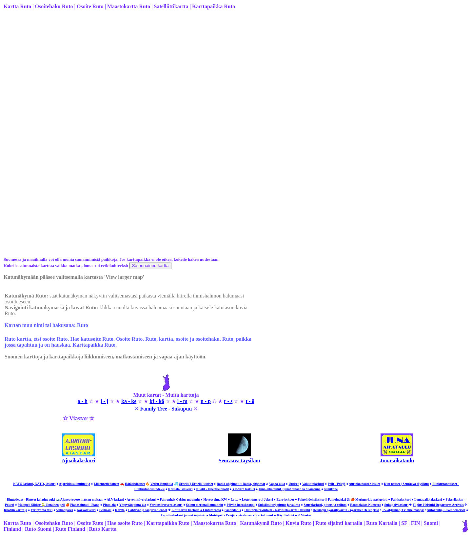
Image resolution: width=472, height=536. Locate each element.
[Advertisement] (185, 66)
